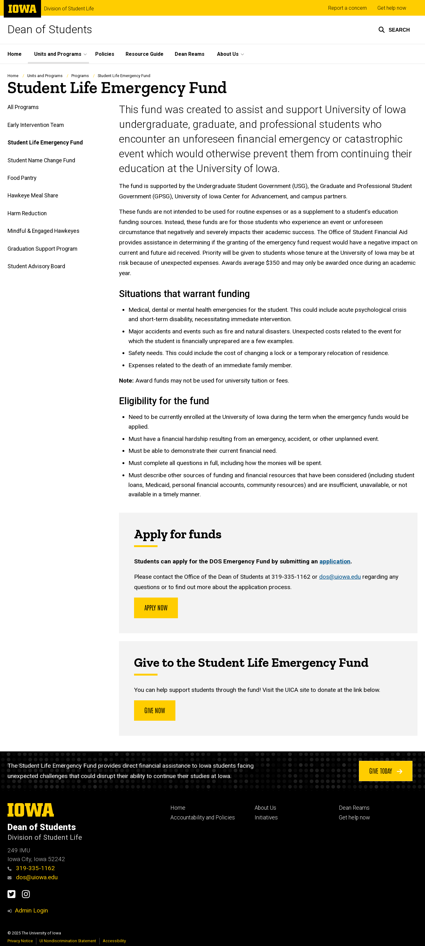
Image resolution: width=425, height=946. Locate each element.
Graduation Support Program (42, 249)
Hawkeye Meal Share (33, 196)
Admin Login (31, 910)
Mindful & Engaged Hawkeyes (44, 231)
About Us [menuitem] (228, 54)
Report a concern (347, 8)
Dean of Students (50, 29)
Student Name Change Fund (41, 160)
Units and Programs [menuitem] (57, 54)
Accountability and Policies (202, 817)
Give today (385, 770)
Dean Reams (354, 808)
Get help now (391, 8)
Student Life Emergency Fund (45, 143)
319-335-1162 (31, 868)
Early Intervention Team (36, 125)
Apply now (156, 608)
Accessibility (114, 940)
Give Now (154, 710)
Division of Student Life (69, 9)
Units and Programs (45, 75)
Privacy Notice (20, 940)
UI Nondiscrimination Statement (67, 940)
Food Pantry (22, 178)
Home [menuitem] (15, 54)
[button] (394, 30)
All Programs (23, 107)
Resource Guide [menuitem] (144, 54)
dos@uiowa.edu (340, 577)
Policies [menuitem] (104, 54)
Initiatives (266, 817)
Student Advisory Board (36, 267)
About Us (265, 808)
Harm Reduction (27, 213)
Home (13, 75)
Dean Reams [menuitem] (190, 54)
